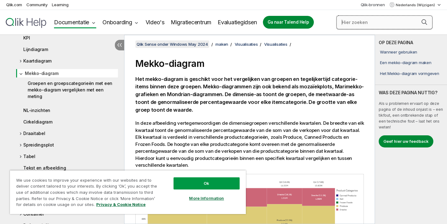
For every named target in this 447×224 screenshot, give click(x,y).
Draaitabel (34, 133)
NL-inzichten (36, 110)
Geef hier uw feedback (406, 141)
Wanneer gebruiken (398, 51)
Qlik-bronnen (373, 4)
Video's (155, 22)
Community (37, 4)
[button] (424, 22)
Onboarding (117, 22)
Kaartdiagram (37, 60)
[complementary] (411, 129)
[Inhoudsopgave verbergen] (119, 45)
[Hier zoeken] (384, 22)
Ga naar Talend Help (288, 22)
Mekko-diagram (42, 73)
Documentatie (71, 22)
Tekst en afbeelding (44, 167)
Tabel (29, 156)
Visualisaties (246, 44)
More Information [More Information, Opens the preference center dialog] (206, 198)
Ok (206, 183)
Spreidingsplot (38, 144)
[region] (128, 192)
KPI (26, 37)
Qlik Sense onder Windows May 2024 (172, 44)
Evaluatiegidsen (237, 22)
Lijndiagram (35, 49)
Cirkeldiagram (37, 121)
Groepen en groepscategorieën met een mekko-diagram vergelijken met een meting (70, 90)
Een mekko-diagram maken (405, 62)
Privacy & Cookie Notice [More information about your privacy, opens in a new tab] (121, 204)
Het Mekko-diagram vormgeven (409, 73)
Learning (60, 4)
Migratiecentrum (191, 22)
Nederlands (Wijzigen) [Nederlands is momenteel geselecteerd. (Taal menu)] (416, 5)
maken (221, 44)
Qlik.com (14, 4)
